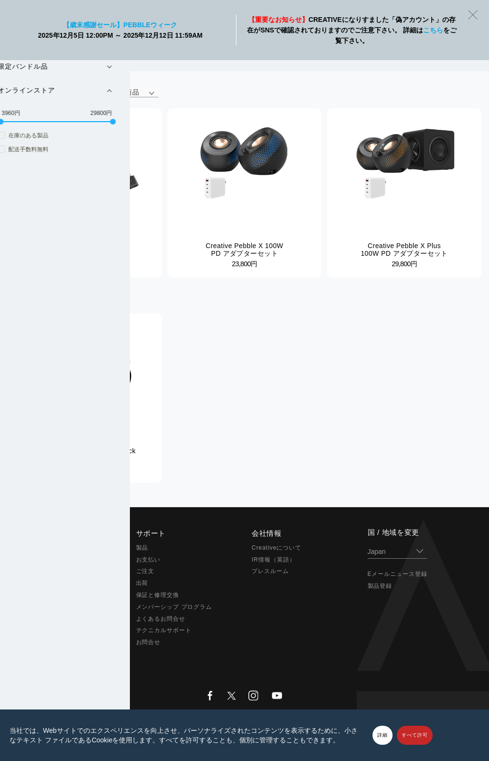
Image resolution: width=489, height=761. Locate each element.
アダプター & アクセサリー (58, 618)
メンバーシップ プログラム (174, 607)
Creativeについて (276, 547)
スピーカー (35, 571)
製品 (142, 547)
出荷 (142, 583)
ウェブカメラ (38, 607)
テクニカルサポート (164, 630)
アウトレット (38, 642)
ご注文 (145, 571)
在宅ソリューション (48, 595)
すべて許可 (415, 735)
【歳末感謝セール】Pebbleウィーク (120, 25)
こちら (433, 30)
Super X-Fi (36, 547)
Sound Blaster (41, 559)
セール (29, 654)
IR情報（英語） (274, 559)
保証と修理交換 (158, 595)
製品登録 (380, 586)
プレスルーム (270, 571)
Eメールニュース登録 (398, 574)
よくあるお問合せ (161, 618)
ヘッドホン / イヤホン (51, 583)
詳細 (382, 735)
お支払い (148, 559)
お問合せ (148, 642)
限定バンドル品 (42, 630)
